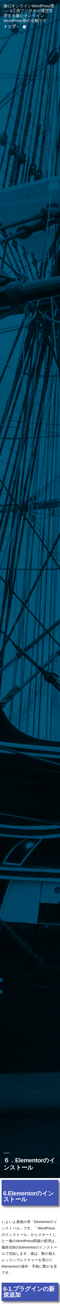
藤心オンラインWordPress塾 (29, 6)
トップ (10, 26)
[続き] (24, 27)
